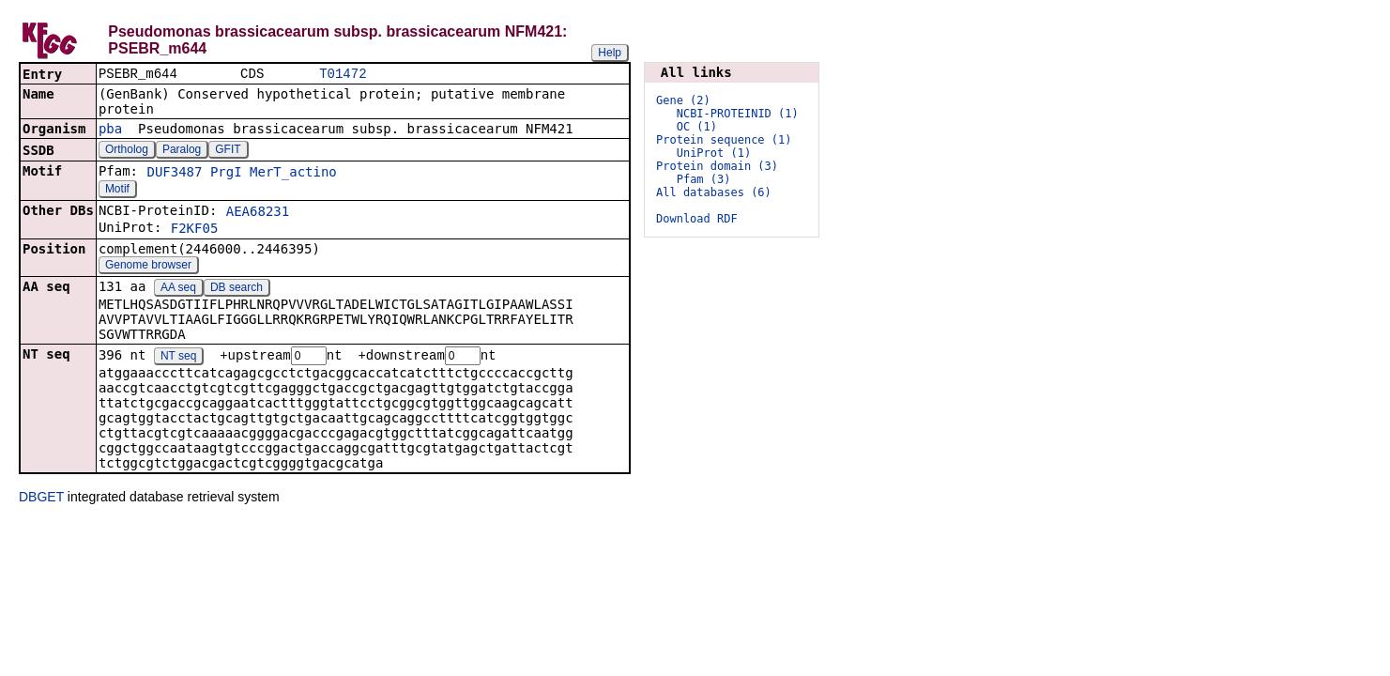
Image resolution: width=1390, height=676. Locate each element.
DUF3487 (174, 173)
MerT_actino (293, 173)
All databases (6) (713, 192)
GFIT (227, 151)
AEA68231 (257, 213)
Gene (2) (683, 100)
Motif (117, 190)
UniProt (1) (714, 153)
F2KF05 (195, 230)
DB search (236, 289)
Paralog (181, 151)
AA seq (178, 289)
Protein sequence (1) (724, 139)
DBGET (41, 499)
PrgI (226, 173)
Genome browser (148, 266)
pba (110, 130)
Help (609, 52)
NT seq (178, 358)
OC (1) (697, 126)
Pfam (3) (704, 179)
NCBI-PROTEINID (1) (738, 113)
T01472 (342, 75)
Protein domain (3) (717, 166)
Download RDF (697, 218)
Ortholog (126, 151)
